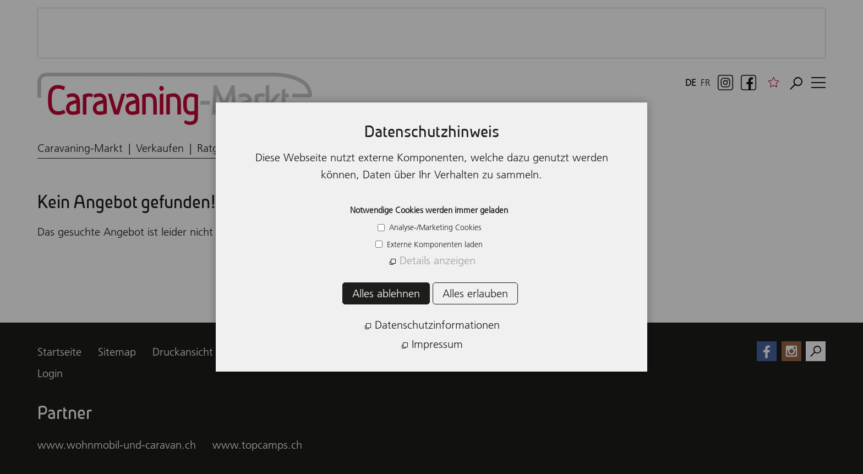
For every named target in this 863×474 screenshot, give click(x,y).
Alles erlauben (475, 293)
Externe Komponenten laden (434, 244)
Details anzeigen (438, 260)
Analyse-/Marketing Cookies (434, 227)
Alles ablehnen (386, 293)
